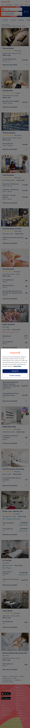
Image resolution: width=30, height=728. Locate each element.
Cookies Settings (15, 375)
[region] (15, 364)
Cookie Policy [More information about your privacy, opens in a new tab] (17, 366)
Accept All (15, 371)
